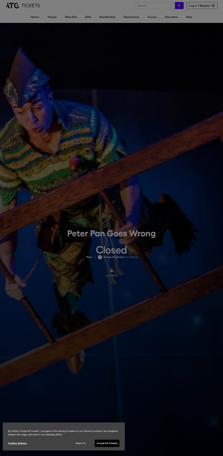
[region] (64, 436)
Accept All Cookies (107, 443)
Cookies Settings (17, 443)
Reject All (80, 443)
